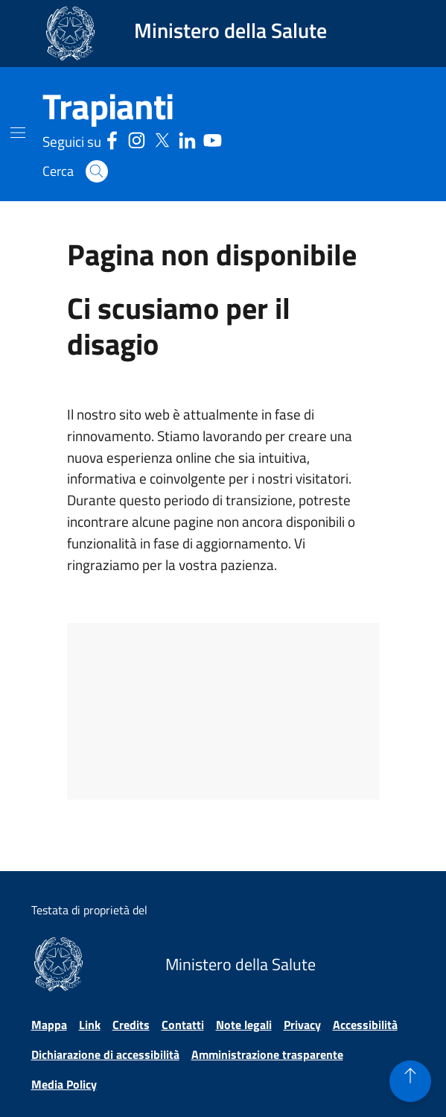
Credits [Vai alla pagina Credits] (131, 1025)
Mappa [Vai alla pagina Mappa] (49, 1025)
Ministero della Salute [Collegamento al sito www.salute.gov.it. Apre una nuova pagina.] (230, 30)
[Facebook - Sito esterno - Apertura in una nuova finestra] (112, 139)
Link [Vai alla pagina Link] (90, 1025)
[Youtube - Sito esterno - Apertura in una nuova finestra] (212, 139)
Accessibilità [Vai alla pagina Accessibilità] (365, 1025)
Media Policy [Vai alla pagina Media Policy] (64, 1084)
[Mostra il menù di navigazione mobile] (18, 133)
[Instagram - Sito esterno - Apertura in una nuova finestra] (136, 139)
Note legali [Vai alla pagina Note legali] (244, 1025)
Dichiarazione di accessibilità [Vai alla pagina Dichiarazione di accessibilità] (105, 1054)
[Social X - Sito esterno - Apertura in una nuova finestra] (162, 139)
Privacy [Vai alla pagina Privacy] (302, 1025)
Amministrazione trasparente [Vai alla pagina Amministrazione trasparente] (267, 1054)
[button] (97, 171)
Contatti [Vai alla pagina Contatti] (183, 1025)
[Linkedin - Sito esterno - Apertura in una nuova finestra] (187, 139)
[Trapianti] (107, 106)
